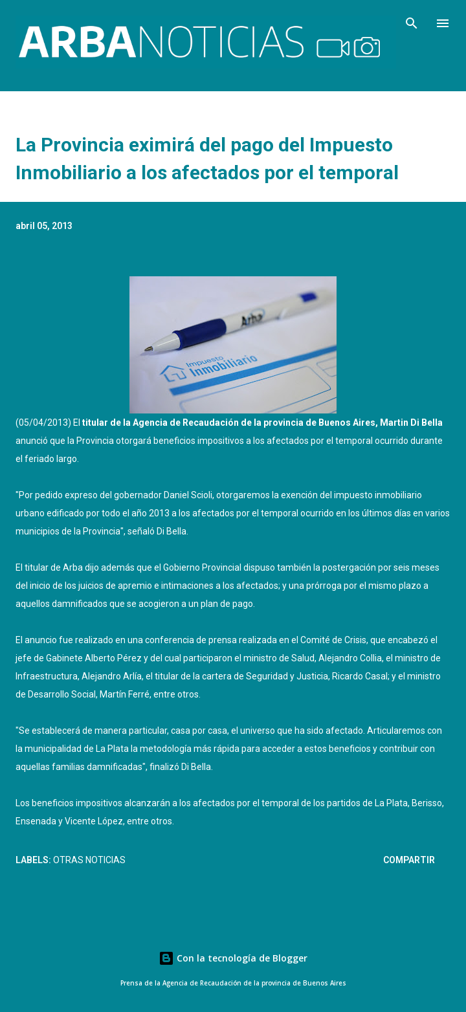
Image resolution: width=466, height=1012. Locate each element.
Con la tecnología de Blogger (233, 958)
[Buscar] (411, 23)
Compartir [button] (409, 860)
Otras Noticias (89, 860)
